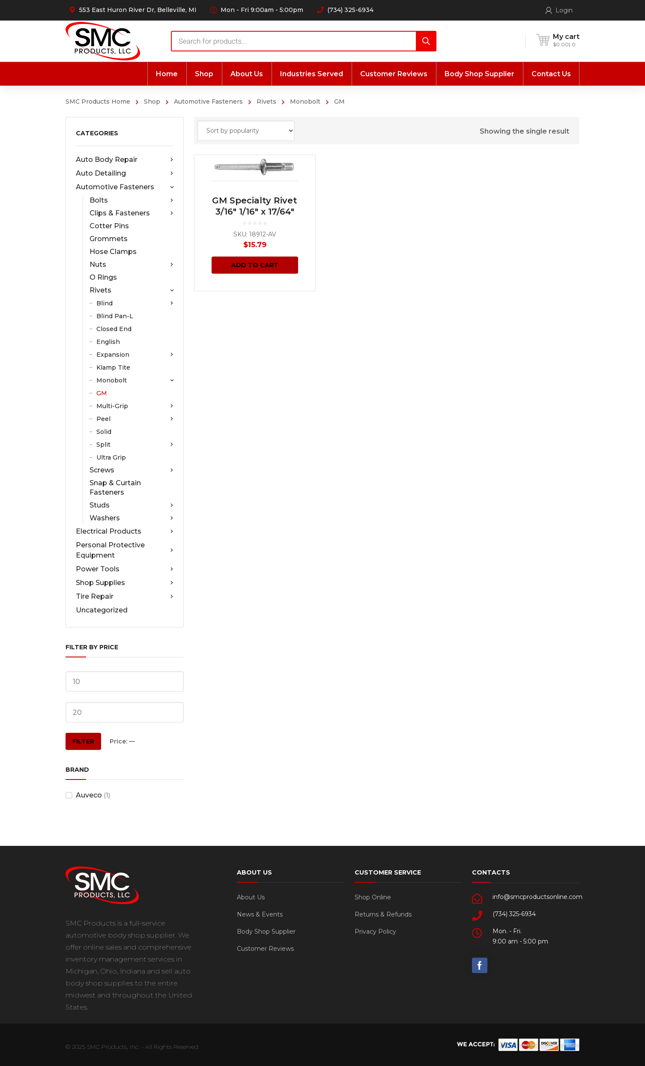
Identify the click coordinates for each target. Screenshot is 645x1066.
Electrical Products (124, 531)
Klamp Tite (113, 367)
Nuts (131, 264)
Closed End (113, 329)
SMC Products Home (98, 101)
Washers (131, 518)
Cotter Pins (109, 226)
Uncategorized (102, 610)
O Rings (103, 277)
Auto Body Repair (124, 160)
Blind (134, 303)
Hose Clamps (113, 252)
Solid (103, 432)
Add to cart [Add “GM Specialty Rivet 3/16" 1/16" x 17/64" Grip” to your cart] (254, 265)
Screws (131, 470)
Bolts (131, 200)
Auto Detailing (124, 173)
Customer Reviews (265, 949)
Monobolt (305, 101)
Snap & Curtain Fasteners (115, 487)
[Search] (426, 41)
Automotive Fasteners (208, 101)
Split (134, 444)
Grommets (109, 239)
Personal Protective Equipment (124, 550)
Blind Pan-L (114, 316)
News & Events (260, 914)
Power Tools (124, 569)
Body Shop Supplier (266, 931)
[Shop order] (246, 130)
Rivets (266, 101)
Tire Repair (124, 596)
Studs (131, 505)
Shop (152, 101)
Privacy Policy (375, 931)
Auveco (89, 795)
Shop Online (373, 897)
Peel (134, 419)
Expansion (134, 354)
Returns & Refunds (383, 914)
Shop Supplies (124, 583)
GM (101, 393)
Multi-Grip (134, 406)
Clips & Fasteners (131, 213)
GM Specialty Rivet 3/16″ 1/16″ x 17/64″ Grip (254, 211)
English (108, 342)
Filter (83, 741)
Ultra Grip (111, 457)
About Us (251, 897)
